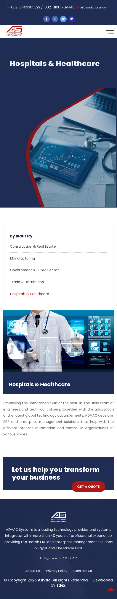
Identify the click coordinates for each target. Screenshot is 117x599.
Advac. (45, 580)
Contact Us (82, 570)
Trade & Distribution (27, 281)
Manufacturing (22, 258)
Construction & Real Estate (33, 246)
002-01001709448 (60, 7)
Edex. (61, 585)
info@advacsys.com (94, 7)
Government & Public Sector (34, 270)
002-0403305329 (25, 7)
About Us (32, 570)
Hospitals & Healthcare (29, 293)
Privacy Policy (56, 570)
